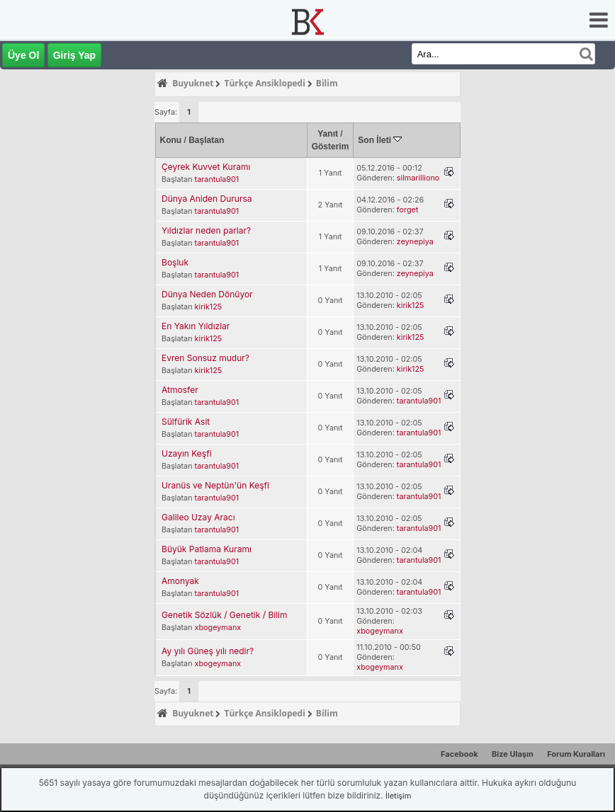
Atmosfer (180, 389)
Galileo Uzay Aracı (198, 517)
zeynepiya (415, 241)
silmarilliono (418, 178)
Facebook (459, 754)
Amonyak (180, 581)
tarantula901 (217, 179)
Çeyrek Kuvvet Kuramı (206, 166)
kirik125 (208, 306)
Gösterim (330, 146)
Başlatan (206, 140)
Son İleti (380, 140)
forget (408, 210)
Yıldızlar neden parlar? (206, 230)
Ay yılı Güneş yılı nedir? (208, 651)
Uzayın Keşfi (187, 453)
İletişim (398, 796)
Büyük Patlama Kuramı (207, 549)
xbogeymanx (218, 627)
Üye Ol (23, 55)
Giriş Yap (74, 55)
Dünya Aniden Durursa (207, 198)
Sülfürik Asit (186, 421)
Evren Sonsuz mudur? (205, 358)
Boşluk (175, 262)
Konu (171, 140)
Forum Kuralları (576, 754)
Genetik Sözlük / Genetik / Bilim (224, 615)
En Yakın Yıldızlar (196, 326)
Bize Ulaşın (513, 754)
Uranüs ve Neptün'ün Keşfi (215, 485)
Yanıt (327, 134)
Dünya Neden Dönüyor (207, 294)
